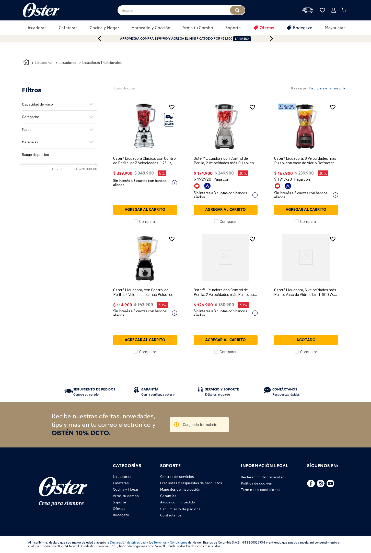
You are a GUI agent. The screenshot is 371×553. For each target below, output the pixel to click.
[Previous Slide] (94, 38)
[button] (59, 104)
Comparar (147, 221)
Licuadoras (43, 62)
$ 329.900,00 (85, 169)
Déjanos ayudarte (222, 391)
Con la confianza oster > (158, 391)
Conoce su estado (94, 391)
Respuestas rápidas (286, 391)
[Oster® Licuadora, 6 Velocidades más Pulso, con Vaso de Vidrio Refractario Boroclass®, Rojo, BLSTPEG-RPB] (306, 163)
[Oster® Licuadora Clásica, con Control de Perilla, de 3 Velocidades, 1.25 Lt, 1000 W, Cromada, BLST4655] (145, 163)
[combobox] (181, 10)
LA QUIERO (242, 38)
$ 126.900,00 (62, 169)
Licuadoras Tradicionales (102, 62)
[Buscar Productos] (237, 10)
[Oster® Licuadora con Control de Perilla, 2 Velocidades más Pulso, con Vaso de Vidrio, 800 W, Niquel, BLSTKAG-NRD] (226, 163)
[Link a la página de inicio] (26, 63)
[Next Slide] (277, 38)
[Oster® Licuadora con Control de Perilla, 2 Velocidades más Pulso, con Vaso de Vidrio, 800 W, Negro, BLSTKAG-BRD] (226, 294)
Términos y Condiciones (170, 542)
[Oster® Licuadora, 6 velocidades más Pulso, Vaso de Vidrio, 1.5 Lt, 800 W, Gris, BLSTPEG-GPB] (306, 294)
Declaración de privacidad (128, 542)
